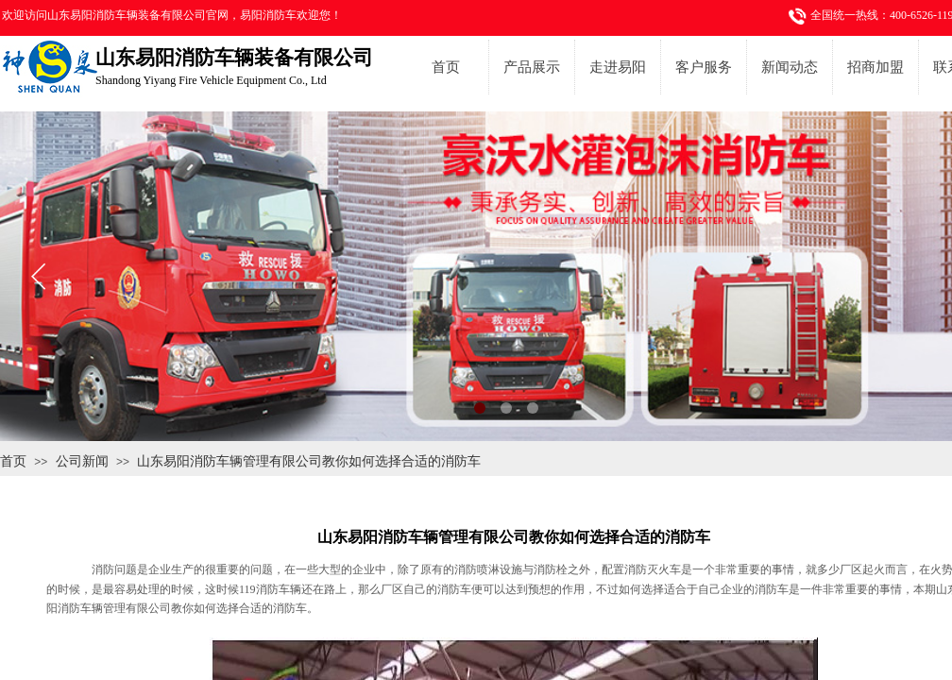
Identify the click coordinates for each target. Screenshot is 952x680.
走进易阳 (617, 67)
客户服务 (703, 67)
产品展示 (531, 67)
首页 (446, 67)
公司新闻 (82, 460)
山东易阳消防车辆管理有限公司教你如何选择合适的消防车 (309, 460)
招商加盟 (875, 67)
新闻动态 (789, 67)
